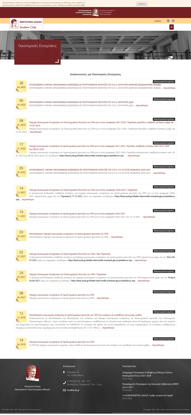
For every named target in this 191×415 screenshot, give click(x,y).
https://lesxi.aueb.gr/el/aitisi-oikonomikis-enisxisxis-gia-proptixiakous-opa (91, 155)
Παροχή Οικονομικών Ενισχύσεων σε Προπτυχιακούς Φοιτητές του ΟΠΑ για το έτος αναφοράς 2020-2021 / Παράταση (83, 190)
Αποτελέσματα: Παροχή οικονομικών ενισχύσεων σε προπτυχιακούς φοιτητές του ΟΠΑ (68, 233)
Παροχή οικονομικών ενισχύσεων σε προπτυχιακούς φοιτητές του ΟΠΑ (61, 294)
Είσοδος (158, 21)
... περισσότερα (168, 88)
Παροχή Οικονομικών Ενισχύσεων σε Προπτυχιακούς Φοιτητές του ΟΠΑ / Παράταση (67, 274)
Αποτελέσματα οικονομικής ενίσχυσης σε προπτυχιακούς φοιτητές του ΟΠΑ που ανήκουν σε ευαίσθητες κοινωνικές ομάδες (85, 315)
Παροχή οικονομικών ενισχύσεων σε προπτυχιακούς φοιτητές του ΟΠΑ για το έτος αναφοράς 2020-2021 (77, 213)
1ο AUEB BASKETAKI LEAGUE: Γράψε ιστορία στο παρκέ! (147, 395)
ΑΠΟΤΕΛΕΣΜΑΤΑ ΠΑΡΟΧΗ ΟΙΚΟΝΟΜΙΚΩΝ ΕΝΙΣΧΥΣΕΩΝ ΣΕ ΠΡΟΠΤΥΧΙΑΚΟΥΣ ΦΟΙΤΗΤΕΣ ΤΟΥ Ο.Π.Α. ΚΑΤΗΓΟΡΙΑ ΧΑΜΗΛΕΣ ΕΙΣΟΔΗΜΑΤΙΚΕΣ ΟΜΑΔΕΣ (95, 84)
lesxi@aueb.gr (73, 390)
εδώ (83, 5)
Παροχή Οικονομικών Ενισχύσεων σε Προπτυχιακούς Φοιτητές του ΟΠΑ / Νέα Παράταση (69, 254)
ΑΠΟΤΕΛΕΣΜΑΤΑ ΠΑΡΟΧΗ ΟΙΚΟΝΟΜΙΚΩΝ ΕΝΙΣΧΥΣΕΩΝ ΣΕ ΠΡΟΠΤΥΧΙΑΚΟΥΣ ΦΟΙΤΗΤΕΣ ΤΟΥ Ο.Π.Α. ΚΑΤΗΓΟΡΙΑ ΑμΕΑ (81, 102)
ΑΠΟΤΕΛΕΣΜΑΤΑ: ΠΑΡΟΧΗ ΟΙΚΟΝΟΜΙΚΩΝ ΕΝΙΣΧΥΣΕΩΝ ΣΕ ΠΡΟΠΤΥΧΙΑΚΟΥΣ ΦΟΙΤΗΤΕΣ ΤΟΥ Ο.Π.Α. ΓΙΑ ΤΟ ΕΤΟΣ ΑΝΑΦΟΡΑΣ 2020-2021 (90, 169)
